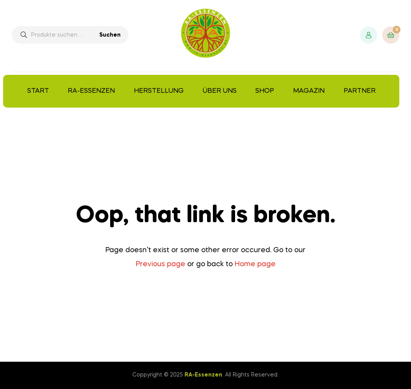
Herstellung (159, 91)
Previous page (160, 264)
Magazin (309, 91)
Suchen (110, 35)
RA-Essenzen (91, 91)
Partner (360, 91)
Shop (264, 91)
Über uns (220, 91)
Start (38, 91)
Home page (255, 264)
